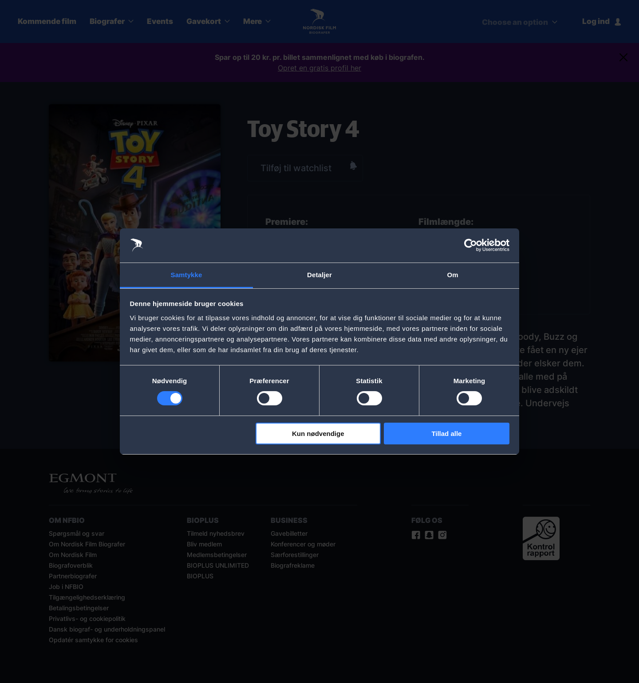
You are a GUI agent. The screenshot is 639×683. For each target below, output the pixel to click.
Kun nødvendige (318, 433)
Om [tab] (452, 275)
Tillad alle (446, 433)
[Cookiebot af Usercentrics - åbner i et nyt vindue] (470, 245)
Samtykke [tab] (186, 275)
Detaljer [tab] (319, 275)
